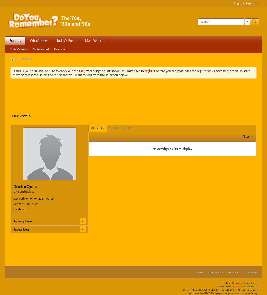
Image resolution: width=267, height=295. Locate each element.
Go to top (250, 272)
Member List (41, 49)
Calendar (60, 49)
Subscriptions (22, 221)
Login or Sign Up (246, 3)
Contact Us (215, 272)
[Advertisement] (133, 97)
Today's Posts (66, 40)
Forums (15, 40)
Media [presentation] (128, 128)
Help (200, 272)
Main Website (95, 40)
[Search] (224, 21)
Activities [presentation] (97, 128)
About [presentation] (114, 128)
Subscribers (21, 229)
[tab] (97, 128)
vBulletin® (238, 286)
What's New (39, 40)
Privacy (233, 272)
